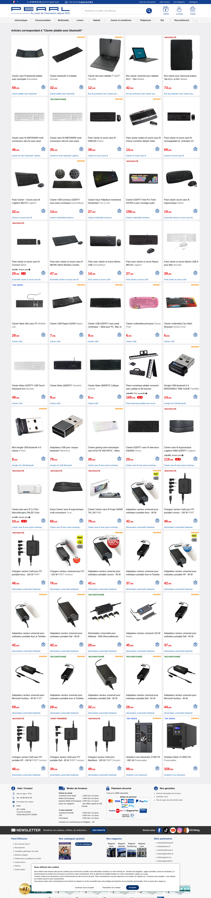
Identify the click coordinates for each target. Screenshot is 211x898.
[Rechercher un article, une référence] (117, 10)
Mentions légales (21, 855)
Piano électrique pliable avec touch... (141, 403)
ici (165, 881)
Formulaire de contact (24, 802)
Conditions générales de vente (26, 851)
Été (162, 20)
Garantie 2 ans (162, 797)
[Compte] (179, 10)
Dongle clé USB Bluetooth (175, 403)
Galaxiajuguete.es (164, 857)
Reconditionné (181, 20)
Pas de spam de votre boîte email (169, 800)
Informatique (21, 20)
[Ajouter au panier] (43, 87)
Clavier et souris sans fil (98, 156)
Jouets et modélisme (120, 20)
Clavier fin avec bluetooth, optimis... (27, 156)
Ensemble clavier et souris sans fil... (179, 218)
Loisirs (80, 20)
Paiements (117, 793)
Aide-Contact (165, 2)
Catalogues (193, 2)
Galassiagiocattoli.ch (165, 854)
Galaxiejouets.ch (163, 846)
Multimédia (63, 20)
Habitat (96, 20)
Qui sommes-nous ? (22, 844)
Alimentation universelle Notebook (140, 527)
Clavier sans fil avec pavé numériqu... (103, 465)
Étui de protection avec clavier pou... (103, 94)
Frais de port (81, 2)
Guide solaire (20, 869)
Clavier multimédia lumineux (62, 218)
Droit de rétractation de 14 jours (168, 793)
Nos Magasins (179, 2)
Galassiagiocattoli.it (164, 861)
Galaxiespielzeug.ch (165, 850)
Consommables (43, 20)
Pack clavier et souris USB (99, 279)
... (196, 20)
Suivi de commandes (147, 2)
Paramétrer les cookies (111, 888)
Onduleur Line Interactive (136, 775)
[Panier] (193, 10)
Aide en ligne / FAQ (23, 794)
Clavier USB (17, 341)
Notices (17, 866)
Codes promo (20, 862)
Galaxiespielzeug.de (165, 843)
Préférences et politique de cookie (28, 859)
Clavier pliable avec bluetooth (24, 94)
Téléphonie (145, 20)
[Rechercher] (149, 10)
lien (146, 874)
